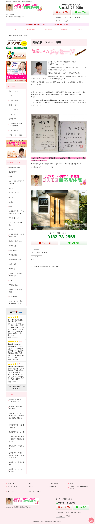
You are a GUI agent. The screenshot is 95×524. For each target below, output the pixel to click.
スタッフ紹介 (47, 29)
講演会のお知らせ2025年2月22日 (15, 401)
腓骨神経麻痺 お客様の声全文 (16, 426)
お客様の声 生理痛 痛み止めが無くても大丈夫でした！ (16, 455)
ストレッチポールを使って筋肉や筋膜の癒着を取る (16, 439)
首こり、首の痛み (15, 192)
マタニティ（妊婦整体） (16, 224)
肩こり (11, 188)
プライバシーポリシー (16, 135)
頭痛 (10, 206)
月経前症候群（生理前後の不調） (16, 235)
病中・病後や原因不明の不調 (16, 182)
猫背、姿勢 (13, 264)
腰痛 (10, 176)
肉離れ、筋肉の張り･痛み (16, 291)
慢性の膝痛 (13, 250)
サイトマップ (13, 130)
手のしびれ (13, 246)
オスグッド (13, 280)
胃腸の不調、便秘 (15, 259)
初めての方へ (13, 91)
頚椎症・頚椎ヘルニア (16, 241)
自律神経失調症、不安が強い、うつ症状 (16, 212)
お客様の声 (13, 119)
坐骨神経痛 (13, 172)
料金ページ (31, 29)
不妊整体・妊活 (14, 218)
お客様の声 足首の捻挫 (16, 463)
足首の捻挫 (13, 296)
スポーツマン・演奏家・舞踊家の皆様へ (16, 302)
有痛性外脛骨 (13, 285)
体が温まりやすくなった (16, 447)
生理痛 (11, 229)
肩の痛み (12, 269)
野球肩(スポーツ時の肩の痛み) (16, 275)
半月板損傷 (13, 255)
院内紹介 (64, 29)
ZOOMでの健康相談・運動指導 (16, 408)
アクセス (81, 29)
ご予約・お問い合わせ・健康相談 (16, 125)
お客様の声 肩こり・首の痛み (16, 470)
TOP (14, 29)
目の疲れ (12, 197)
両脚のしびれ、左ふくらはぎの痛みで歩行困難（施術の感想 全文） (16, 416)
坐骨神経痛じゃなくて (16, 432)
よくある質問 (13, 109)
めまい (11, 202)
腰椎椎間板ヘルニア (16, 167)
